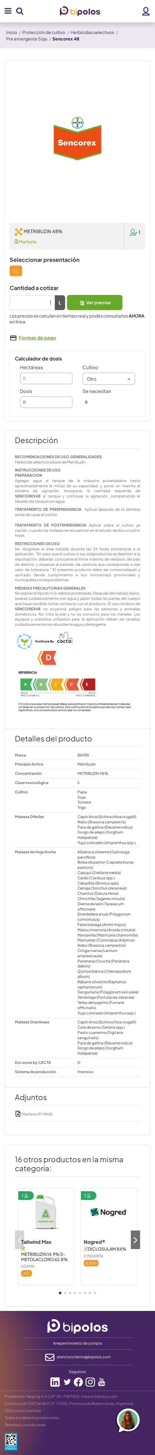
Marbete (26, 241)
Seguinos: (77, 1371)
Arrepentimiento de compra (77, 1343)
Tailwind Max (36, 1242)
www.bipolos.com (100, 1396)
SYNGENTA (93, 1256)
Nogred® (94, 1242)
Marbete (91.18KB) (34, 1114)
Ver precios (95, 302)
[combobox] (108, 379)
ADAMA (27, 1266)
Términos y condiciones (25, 1425)
